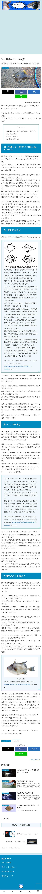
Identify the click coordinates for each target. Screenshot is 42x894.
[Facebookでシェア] (21, 92)
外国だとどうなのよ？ (13, 139)
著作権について (7, 877)
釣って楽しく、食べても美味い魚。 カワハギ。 (21, 131)
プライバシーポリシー (9, 868)
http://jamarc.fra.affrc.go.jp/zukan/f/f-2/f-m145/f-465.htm (17, 685)
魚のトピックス (6, 741)
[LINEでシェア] (21, 96)
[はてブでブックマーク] (34, 92)
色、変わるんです (12, 134)
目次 (18, 127)
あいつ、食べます (12, 137)
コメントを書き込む (21, 826)
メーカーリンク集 (8, 873)
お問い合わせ (6, 864)
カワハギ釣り (16, 741)
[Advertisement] (21, 32)
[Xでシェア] (8, 92)
